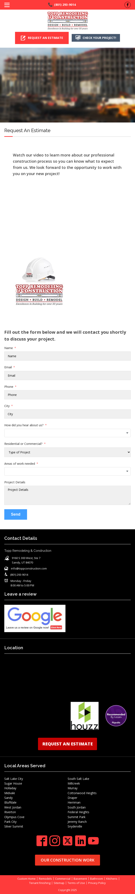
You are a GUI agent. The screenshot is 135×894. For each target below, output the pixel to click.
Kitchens (111, 878)
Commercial (62, 878)
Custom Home (26, 878)
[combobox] (67, 433)
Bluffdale (10, 802)
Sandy (8, 798)
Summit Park (76, 817)
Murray (72, 788)
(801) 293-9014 (65, 5)
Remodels (45, 878)
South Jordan (77, 807)
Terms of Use (76, 882)
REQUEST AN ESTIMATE (67, 743)
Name (8, 348)
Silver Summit (13, 826)
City (7, 406)
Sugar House (13, 783)
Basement (80, 878)
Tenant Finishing (39, 882)
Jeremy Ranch (77, 821)
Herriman (74, 802)
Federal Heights (78, 812)
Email (8, 367)
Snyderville (75, 826)
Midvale (9, 793)
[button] (41, 38)
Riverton (10, 812)
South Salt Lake (78, 778)
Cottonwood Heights (82, 793)
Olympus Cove (14, 817)
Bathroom (96, 878)
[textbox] (67, 433)
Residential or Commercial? (23, 444)
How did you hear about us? (24, 425)
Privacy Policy (97, 882)
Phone (8, 386)
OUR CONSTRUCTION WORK (67, 859)
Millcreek (74, 783)
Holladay (10, 788)
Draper (72, 798)
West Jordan (12, 807)
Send (15, 514)
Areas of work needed (19, 463)
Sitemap (59, 882)
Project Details (14, 482)
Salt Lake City (13, 778)
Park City (10, 821)
